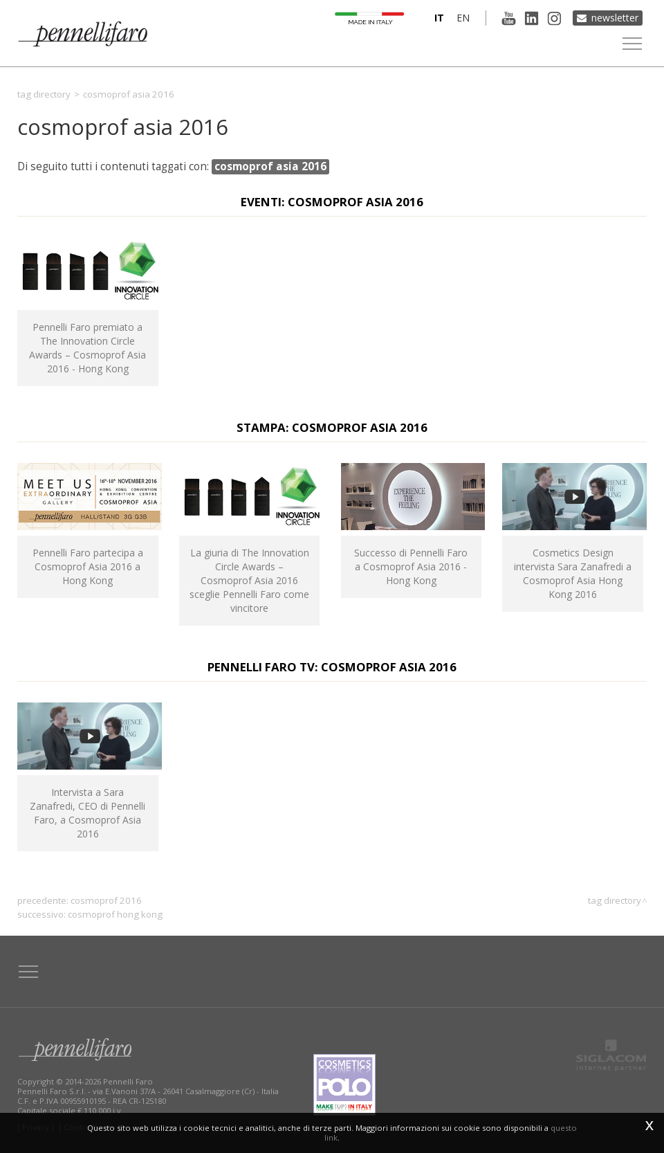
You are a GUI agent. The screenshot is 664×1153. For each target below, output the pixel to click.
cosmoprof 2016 (106, 900)
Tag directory (44, 94)
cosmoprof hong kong (115, 914)
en (463, 17)
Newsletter (614, 17)
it (439, 17)
